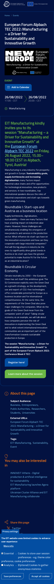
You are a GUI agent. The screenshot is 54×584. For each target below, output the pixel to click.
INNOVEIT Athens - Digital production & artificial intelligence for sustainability (28, 477)
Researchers (38, 409)
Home (7, 15)
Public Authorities (20, 409)
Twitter (16, 528)
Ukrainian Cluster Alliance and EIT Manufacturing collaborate (29, 494)
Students (15, 413)
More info (9, 548)
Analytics (9, 567)
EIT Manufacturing (20, 443)
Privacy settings (10, 533)
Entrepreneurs (30, 405)
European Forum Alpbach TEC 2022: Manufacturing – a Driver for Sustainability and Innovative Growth (29, 428)
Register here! (16, 362)
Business (15, 405)
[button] (27, 61)
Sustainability (40, 443)
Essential (9, 555)
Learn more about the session (25, 374)
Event (13, 447)
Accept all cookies (41, 578)
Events (16, 15)
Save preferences (12, 578)
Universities (28, 413)
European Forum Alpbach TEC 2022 (21, 148)
